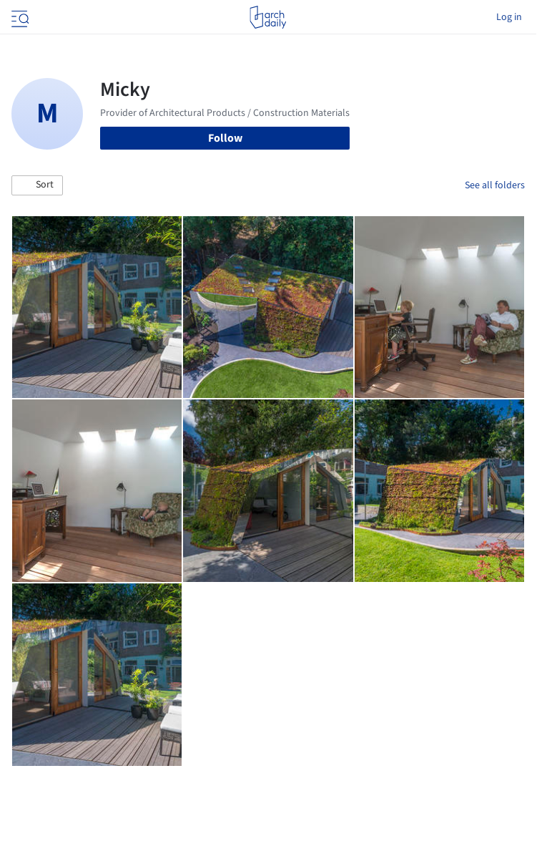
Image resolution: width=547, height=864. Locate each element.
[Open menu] (19, 17)
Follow (225, 138)
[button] (37, 185)
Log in (509, 17)
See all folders (495, 185)
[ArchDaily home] (268, 17)
